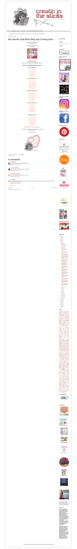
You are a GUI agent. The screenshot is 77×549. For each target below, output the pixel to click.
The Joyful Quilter (32, 122)
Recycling (60, 371)
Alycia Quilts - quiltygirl (32, 120)
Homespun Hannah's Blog (32, 84)
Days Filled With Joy (32, 75)
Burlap (68, 324)
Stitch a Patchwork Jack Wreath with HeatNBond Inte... (65, 263)
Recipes (67, 370)
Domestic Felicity (32, 121)
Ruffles (60, 372)
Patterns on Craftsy (65, 359)
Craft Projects (63, 332)
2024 (61, 236)
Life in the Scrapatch (32, 118)
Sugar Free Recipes (62, 379)
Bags (62, 318)
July (62, 288)
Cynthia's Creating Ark (32, 106)
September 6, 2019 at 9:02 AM (15, 164)
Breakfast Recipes (64, 324)
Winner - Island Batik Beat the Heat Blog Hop (64, 284)
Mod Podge (67, 355)
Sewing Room (65, 374)
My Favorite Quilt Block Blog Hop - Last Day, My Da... (64, 257)
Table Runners (66, 381)
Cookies (60, 330)
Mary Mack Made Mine (32, 85)
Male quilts (63, 354)
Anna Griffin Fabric (62, 316)
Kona (61, 351)
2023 (61, 237)
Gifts (63, 343)
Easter (68, 336)
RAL (65, 369)
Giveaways (67, 343)
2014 (61, 304)
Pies (68, 360)
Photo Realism (65, 360)
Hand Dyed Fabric (66, 345)
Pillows (65, 361)
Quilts (63, 369)
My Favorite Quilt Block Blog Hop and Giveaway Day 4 (64, 260)
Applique (67, 316)
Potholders (63, 363)
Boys (68, 323)
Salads (60, 373)
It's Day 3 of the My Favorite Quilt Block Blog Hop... (64, 267)
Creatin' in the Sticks (32, 124)
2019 (61, 243)
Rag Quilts (63, 370)
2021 (61, 240)
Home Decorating (62, 347)
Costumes (67, 330)
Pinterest (63, 362)
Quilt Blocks (62, 366)
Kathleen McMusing (32, 95)
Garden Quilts (66, 342)
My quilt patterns (66, 357)
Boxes (66, 323)
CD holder (60, 325)
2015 (61, 302)
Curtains (60, 333)
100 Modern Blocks (62, 311)
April (62, 292)
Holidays (67, 346)
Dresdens (62, 335)
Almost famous (66, 315)
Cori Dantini (64, 330)
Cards (68, 326)
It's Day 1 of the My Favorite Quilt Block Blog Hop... (64, 273)
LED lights (64, 351)
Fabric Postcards (66, 338)
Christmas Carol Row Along (64, 328)
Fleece (60, 340)
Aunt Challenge (64, 317)
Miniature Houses (62, 355)
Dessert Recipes (67, 333)
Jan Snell (12, 179)
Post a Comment (12, 185)
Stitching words (64, 377)
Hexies (64, 346)
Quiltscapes (32, 80)
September (63, 248)
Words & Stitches (32, 70)
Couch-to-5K (61, 331)
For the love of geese (32, 117)
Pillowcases (60, 361)
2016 (61, 301)
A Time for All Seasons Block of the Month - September (64, 281)
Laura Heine (63, 352)
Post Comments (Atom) (16, 189)
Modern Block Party (62, 356)
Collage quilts (62, 329)
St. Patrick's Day (63, 376)
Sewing (63, 373)
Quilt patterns (62, 368)
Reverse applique (66, 371)
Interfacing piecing (66, 348)
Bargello (65, 318)
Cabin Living (64, 325)
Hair (68, 344)
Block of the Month (62, 320)
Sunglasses (65, 380)
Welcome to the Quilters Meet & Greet (65, 279)
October (62, 247)
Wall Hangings (61, 385)
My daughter (61, 357)
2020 (61, 241)
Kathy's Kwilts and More (32, 119)
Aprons (60, 317)
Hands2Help (61, 346)
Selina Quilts (32, 88)
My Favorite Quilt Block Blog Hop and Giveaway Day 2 (64, 270)
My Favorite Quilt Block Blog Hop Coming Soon (64, 276)
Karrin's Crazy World (32, 96)
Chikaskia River (61, 327)
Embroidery (61, 337)
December (63, 244)
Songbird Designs (32, 74)
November (63, 245)
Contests (67, 329)
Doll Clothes (65, 334)
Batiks (60, 319)
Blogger (52, 544)
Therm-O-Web (62, 382)
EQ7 (64, 336)
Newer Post (10, 187)
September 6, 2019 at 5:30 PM (15, 176)
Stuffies (67, 378)
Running (63, 372)
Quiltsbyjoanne (32, 108)
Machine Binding (64, 353)
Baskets (68, 318)
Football (63, 340)
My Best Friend (67, 356)
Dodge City (61, 334)
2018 (61, 298)
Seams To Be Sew (32, 99)
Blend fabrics (67, 319)
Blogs (63, 323)
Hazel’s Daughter (32, 98)
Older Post (54, 187)
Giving (60, 344)
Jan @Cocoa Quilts (13, 167)
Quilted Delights (32, 76)
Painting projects (64, 358)
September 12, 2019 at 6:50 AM (15, 183)
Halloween (61, 345)
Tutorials (64, 383)
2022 (61, 239)
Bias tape (62, 319)
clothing (60, 387)
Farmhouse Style (61, 339)
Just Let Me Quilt (32, 69)
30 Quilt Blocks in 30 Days (64, 312)
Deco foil (63, 333)
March (62, 294)
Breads (60, 324)
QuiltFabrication (32, 123)
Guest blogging (64, 344)
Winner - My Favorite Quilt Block (64, 252)
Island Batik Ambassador (64, 349)
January (62, 296)
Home (32, 187)
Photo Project (61, 360)
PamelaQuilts (32, 73)
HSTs (66, 344)
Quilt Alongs (66, 364)
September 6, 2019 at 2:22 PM (15, 170)
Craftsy (68, 332)
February (62, 295)
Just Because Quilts (32, 86)
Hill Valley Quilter (32, 111)
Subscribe (60, 41)
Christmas (67, 327)
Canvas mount (64, 326)
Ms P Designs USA (32, 109)
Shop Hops (64, 375)
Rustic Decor (67, 372)
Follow (60, 140)
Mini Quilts (67, 354)
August (62, 287)
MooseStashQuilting (32, 92)
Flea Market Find (66, 339)
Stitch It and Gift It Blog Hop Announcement (64, 255)
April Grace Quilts (32, 97)
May (62, 291)
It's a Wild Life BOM (62, 350)
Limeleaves (32, 100)
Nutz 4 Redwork (32, 107)
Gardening (61, 343)
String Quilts (64, 378)
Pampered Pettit (32, 110)
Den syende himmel (32, 87)
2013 (61, 305)
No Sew (60, 358)
